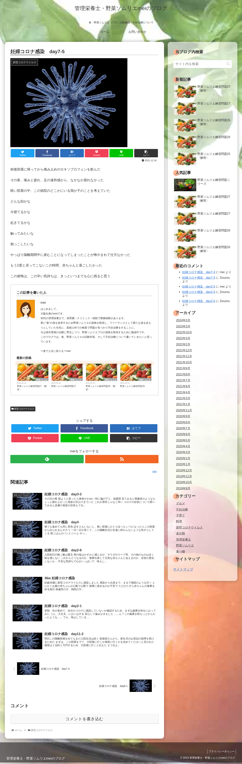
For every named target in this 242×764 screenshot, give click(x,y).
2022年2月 (183, 344)
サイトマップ (183, 569)
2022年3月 (183, 338)
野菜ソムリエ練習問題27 (63, 386)
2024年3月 (183, 320)
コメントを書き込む (84, 720)
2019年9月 (183, 488)
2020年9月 (183, 416)
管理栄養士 (183, 539)
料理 (179, 521)
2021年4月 (183, 392)
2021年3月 (183, 398)
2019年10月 (184, 482)
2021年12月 (184, 350)
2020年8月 (183, 422)
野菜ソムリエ (41, 380)
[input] (202, 64)
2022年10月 (184, 332)
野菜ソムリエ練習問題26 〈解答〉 (101, 388)
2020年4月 (183, 446)
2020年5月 (183, 440)
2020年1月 (183, 464)
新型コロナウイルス (22, 408)
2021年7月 (183, 380)
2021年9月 (183, 368)
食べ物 (180, 551)
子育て (180, 515)
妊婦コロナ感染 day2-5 (198, 286)
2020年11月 (184, 410)
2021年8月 (183, 374)
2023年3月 (183, 326)
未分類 (180, 533)
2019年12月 (184, 470)
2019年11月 (184, 476)
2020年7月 (183, 428)
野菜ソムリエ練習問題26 (132, 386)
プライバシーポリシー (221, 752)
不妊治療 (182, 509)
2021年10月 (184, 362)
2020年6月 (183, 434)
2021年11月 (184, 356)
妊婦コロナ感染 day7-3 (198, 272)
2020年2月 (183, 458)
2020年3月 (183, 452)
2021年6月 (183, 386)
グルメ (180, 503)
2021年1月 (183, 404)
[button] (228, 64)
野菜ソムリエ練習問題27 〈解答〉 (32, 388)
